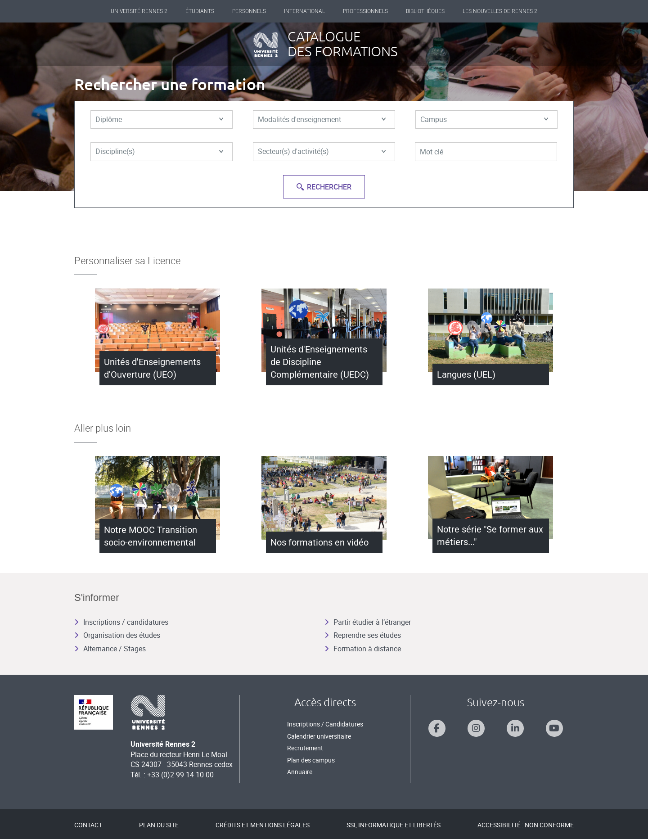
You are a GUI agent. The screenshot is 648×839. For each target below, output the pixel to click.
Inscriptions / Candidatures (325, 724)
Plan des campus (311, 760)
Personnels (249, 11)
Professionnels (365, 11)
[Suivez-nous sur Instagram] (476, 728)
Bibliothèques (425, 11)
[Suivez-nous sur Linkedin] (515, 728)
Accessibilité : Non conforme (525, 825)
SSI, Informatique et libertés (393, 825)
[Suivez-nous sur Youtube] (554, 728)
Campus (484, 120)
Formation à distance (362, 649)
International (304, 11)
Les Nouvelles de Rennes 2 (500, 11)
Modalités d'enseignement (322, 120)
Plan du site (159, 825)
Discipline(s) (159, 152)
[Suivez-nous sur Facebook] (437, 728)
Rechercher (324, 187)
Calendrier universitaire (319, 736)
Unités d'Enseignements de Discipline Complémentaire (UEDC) (319, 362)
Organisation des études (117, 635)
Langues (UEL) (466, 374)
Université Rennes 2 (139, 11)
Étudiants (199, 11)
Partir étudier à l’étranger (367, 622)
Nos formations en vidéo (319, 542)
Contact (88, 825)
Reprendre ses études (362, 635)
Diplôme (159, 120)
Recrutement (305, 748)
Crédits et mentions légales (263, 825)
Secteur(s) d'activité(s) (322, 152)
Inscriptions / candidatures (121, 622)
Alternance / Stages (110, 649)
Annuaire (299, 771)
